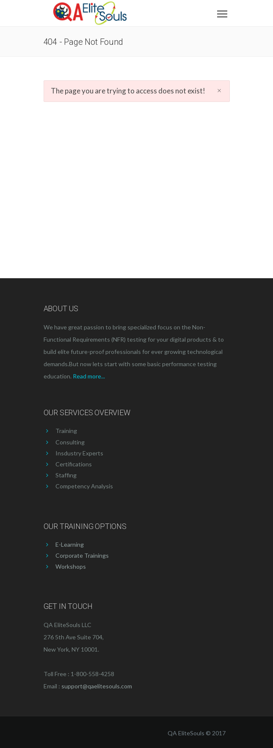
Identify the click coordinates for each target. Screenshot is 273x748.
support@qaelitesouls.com (96, 686)
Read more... (89, 376)
